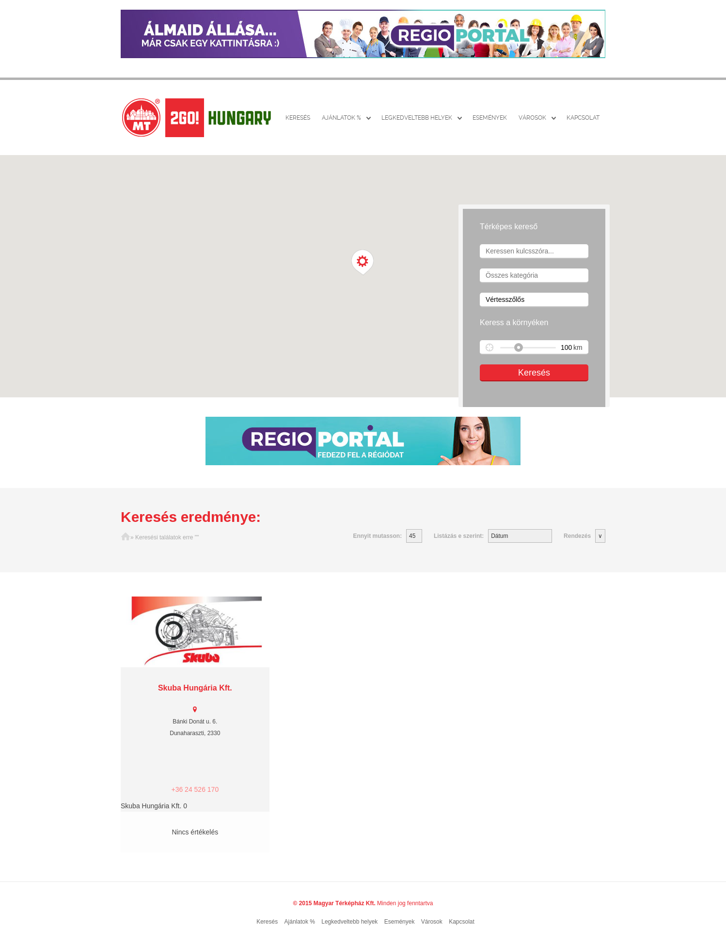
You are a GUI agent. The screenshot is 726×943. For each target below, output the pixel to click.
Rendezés (577, 536)
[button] (363, 262)
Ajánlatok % (341, 117)
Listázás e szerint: (459, 536)
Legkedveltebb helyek (416, 117)
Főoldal (125, 537)
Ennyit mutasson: (377, 536)
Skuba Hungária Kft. (195, 688)
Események (490, 117)
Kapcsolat (583, 117)
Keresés (297, 117)
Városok (532, 117)
